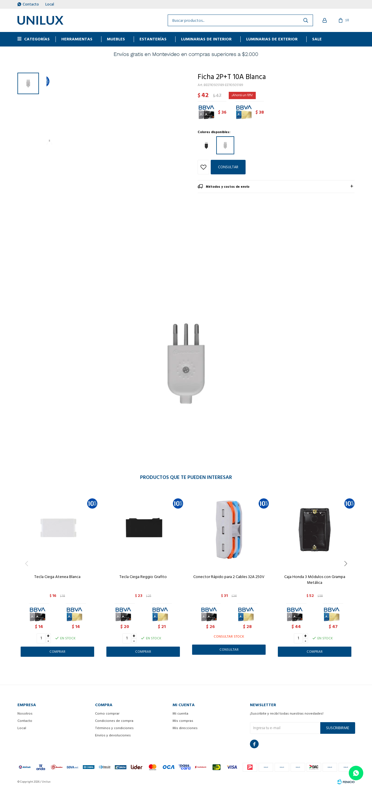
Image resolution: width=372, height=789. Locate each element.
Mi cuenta (180, 713)
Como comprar (107, 713)
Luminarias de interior (206, 39)
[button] (348, 575)
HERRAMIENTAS (76, 39)
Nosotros (25, 713)
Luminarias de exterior (272, 39)
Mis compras (183, 721)
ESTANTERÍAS (153, 39)
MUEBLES (116, 39)
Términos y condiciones (114, 728)
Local (49, 4)
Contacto (31, 4)
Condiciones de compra (114, 721)
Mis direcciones (185, 728)
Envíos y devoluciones (113, 735)
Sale (317, 39)
